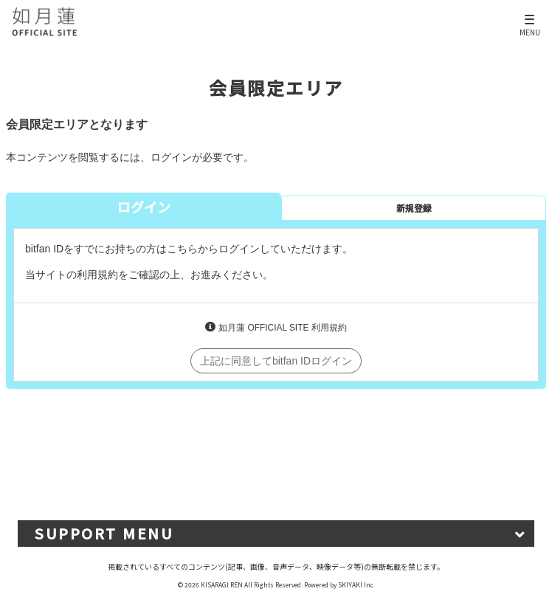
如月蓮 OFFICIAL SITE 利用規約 (282, 327)
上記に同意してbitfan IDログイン (276, 361)
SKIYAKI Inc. (356, 584)
